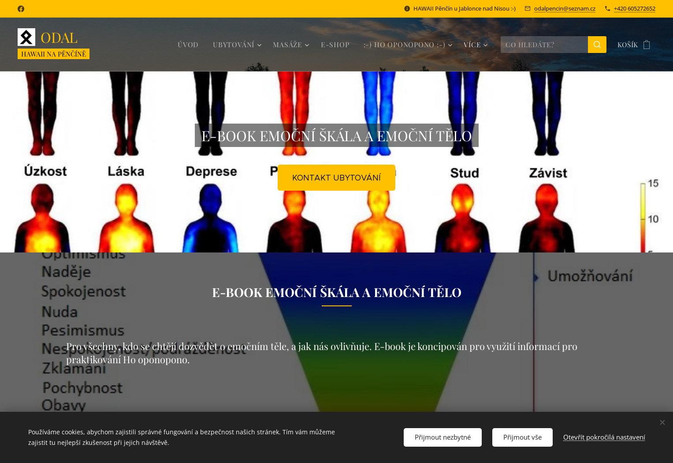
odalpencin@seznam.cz (564, 8)
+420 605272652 (634, 8)
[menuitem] (197, 45)
